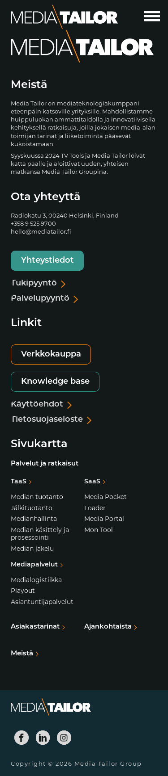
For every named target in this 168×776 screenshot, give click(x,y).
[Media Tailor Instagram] (64, 737)
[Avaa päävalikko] (152, 16)
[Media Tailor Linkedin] (43, 737)
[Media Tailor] (64, 17)
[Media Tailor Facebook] (21, 737)
